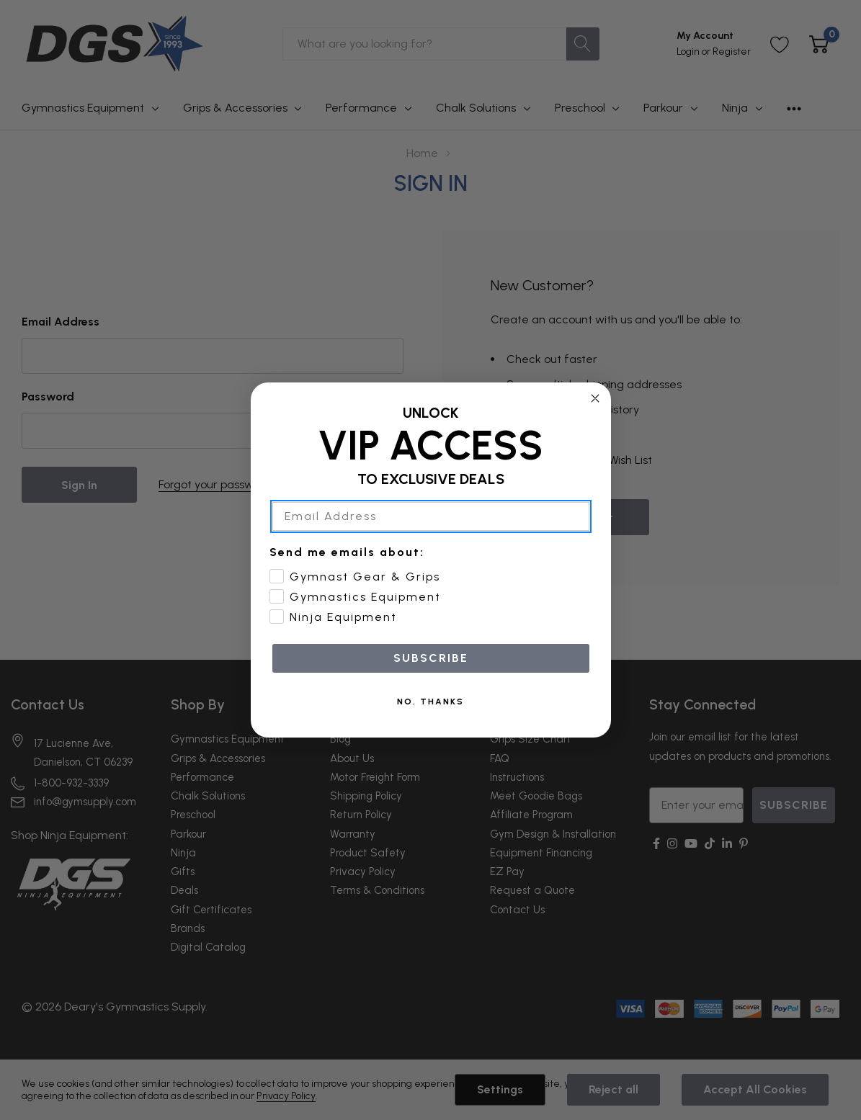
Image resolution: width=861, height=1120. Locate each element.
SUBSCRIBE (430, 658)
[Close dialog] (595, 398)
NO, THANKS (430, 701)
